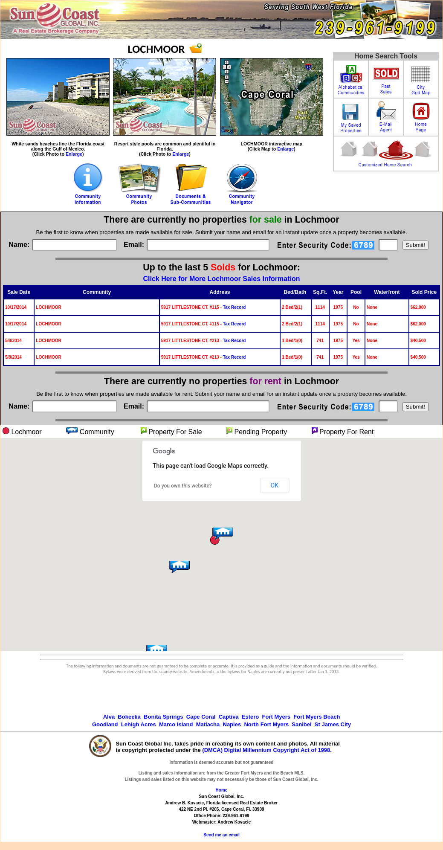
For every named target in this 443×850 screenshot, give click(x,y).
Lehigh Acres (138, 724)
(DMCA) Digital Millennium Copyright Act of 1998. (267, 750)
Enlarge (74, 154)
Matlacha (208, 724)
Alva (109, 717)
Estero (250, 717)
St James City (333, 724)
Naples (232, 724)
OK (274, 485)
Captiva (229, 717)
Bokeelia (129, 717)
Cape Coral (201, 717)
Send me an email (221, 835)
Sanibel (301, 724)
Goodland (105, 724)
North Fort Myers (266, 724)
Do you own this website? (183, 486)
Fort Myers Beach (316, 717)
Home (222, 790)
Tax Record (234, 307)
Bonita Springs (163, 717)
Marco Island (176, 724)
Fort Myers (276, 717)
